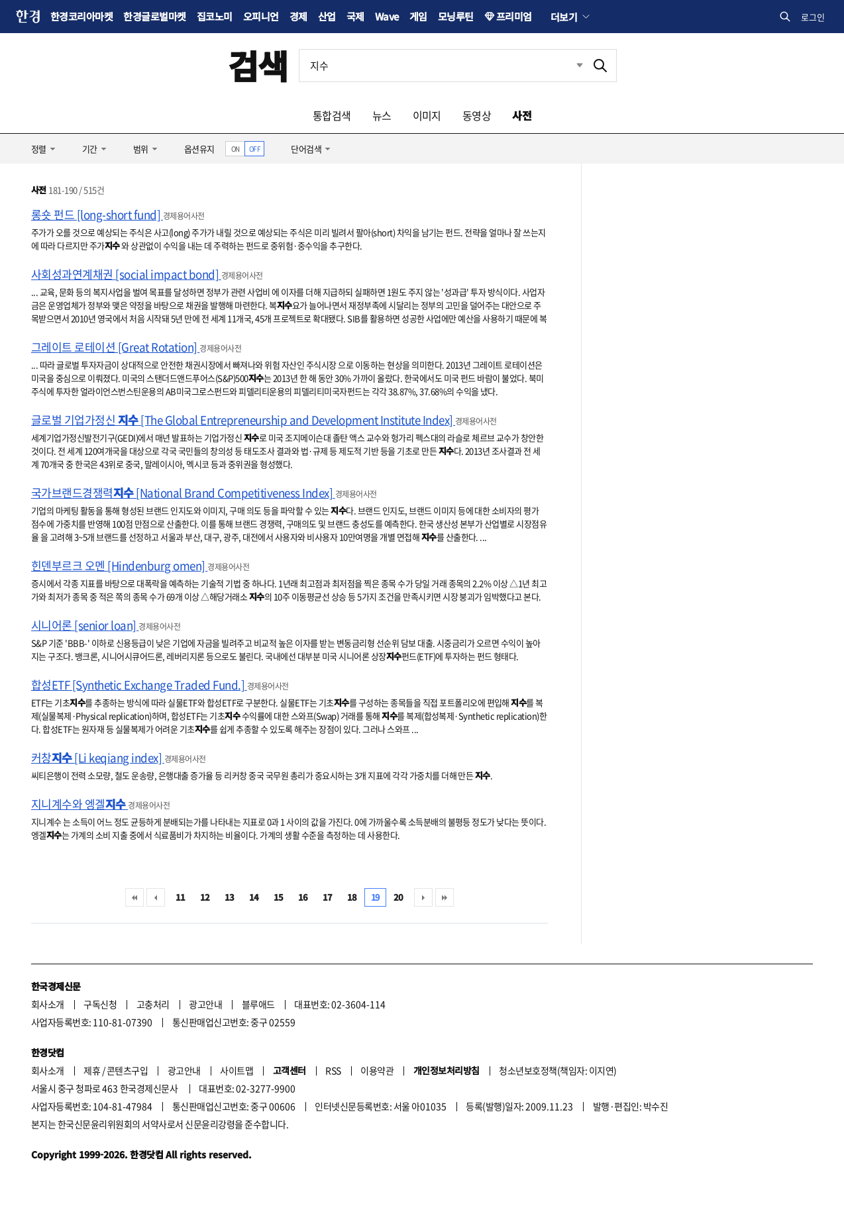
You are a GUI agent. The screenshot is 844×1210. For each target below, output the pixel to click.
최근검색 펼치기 (569, 65)
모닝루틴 (456, 16)
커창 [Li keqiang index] (97, 757)
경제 (298, 16)
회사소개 (47, 1004)
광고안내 (205, 1004)
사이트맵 (236, 1070)
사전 (521, 115)
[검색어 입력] (441, 65)
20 (398, 897)
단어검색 (306, 148)
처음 (134, 897)
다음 (423, 897)
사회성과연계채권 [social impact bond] (126, 274)
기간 (89, 148)
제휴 (91, 1070)
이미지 (427, 115)
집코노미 (215, 16)
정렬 (38, 148)
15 (279, 897)
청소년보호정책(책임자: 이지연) (557, 1070)
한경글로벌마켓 (154, 16)
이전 (155, 897)
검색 (258, 65)
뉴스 (382, 115)
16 (303, 897)
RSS (333, 1070)
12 (205, 897)
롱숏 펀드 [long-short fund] (97, 214)
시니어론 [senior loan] (84, 625)
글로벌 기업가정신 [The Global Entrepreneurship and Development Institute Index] (243, 419)
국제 (355, 16)
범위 (140, 148)
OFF (254, 149)
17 (328, 897)
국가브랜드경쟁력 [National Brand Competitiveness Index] (183, 492)
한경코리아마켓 (81, 16)
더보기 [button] (564, 17)
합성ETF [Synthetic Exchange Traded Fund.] (139, 684)
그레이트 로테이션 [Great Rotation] (115, 346)
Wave (387, 16)
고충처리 (153, 1004)
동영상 (476, 115)
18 (352, 897)
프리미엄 (514, 16)
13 (230, 897)
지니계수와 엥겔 (79, 803)
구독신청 (100, 1004)
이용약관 (377, 1070)
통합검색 (332, 115)
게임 (418, 16)
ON (235, 149)
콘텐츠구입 (127, 1070)
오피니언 (261, 16)
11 (180, 897)
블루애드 (258, 1004)
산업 (327, 16)
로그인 (813, 17)
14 (254, 897)
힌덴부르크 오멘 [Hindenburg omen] (119, 565)
